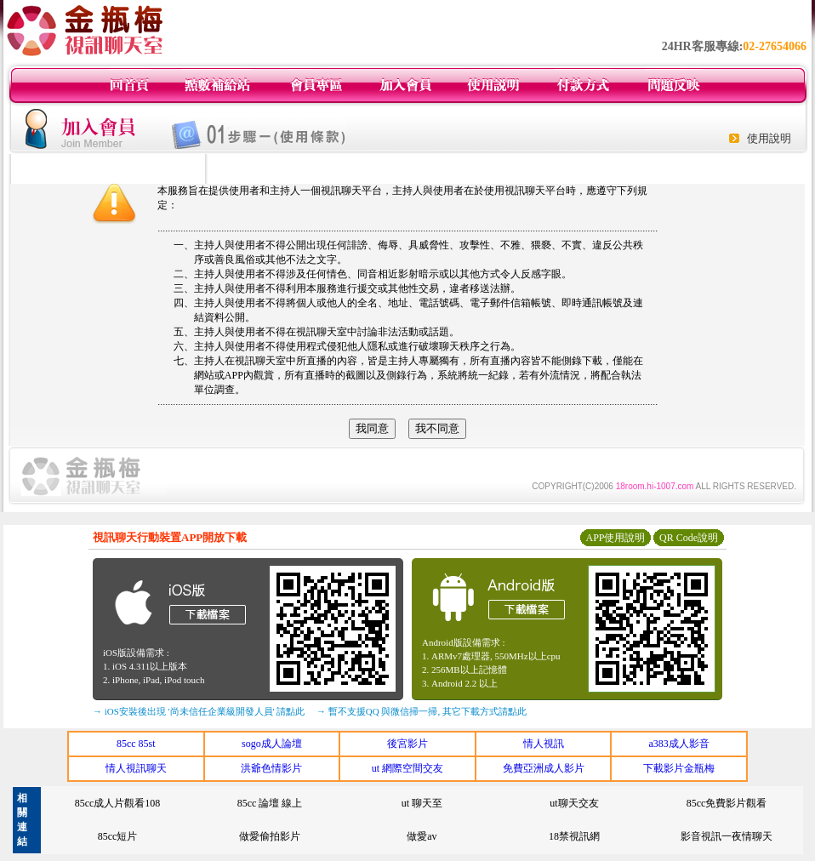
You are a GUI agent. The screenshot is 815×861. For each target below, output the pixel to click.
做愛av (421, 836)
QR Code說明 (688, 538)
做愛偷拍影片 (269, 836)
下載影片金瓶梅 (679, 768)
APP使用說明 (615, 538)
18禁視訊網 (574, 836)
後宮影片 (407, 744)
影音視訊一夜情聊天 (726, 836)
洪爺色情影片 (271, 768)
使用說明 (769, 138)
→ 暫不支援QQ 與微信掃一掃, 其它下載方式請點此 (421, 711)
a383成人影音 (679, 744)
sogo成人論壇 (272, 744)
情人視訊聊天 (136, 768)
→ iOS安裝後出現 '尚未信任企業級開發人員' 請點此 (199, 711)
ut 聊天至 (422, 803)
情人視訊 (543, 744)
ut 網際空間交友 (407, 768)
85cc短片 (118, 836)
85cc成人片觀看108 (118, 803)
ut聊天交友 (574, 803)
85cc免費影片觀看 (727, 803)
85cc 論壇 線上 (270, 803)
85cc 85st (136, 744)
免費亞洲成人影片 (543, 768)
